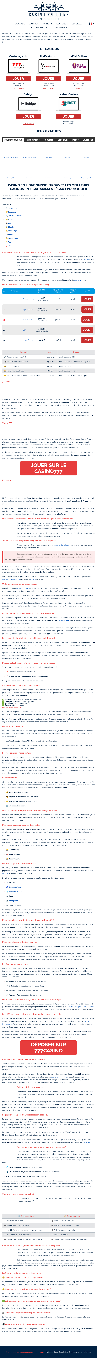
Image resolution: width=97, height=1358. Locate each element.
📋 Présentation (11, 208)
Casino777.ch (28, 299)
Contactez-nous (75, 1352)
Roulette (48, 139)
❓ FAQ (8, 246)
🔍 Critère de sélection (14, 216)
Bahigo (25, 330)
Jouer (18, 79)
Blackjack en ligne (15, 892)
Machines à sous (13, 139)
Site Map (87, 1352)
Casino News (59, 27)
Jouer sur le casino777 (48, 468)
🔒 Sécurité (10, 227)
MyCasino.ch (28, 309)
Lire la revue (18, 88)
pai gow (5, 873)
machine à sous (63, 620)
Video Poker (33, 139)
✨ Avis (8, 242)
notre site (21, 927)
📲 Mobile (9, 234)
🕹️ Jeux (8, 223)
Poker (75, 139)
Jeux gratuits (38, 27)
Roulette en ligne (15, 887)
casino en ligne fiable (59, 1077)
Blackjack (63, 139)
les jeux (77, 23)
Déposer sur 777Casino (48, 1048)
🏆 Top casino (11, 212)
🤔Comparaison (12, 238)
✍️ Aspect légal (11, 231)
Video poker (13, 901)
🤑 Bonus (9, 219)
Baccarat (88, 139)
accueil (20, 23)
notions (48, 23)
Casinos (34, 23)
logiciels (62, 23)
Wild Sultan (27, 320)
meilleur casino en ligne (11, 579)
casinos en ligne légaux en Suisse (81, 1007)
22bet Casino (28, 340)
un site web (86, 259)
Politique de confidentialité (57, 1352)
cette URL (86, 1142)
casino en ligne (79, 280)
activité (33, 579)
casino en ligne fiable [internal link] (61, 545)
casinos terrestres (23, 588)
